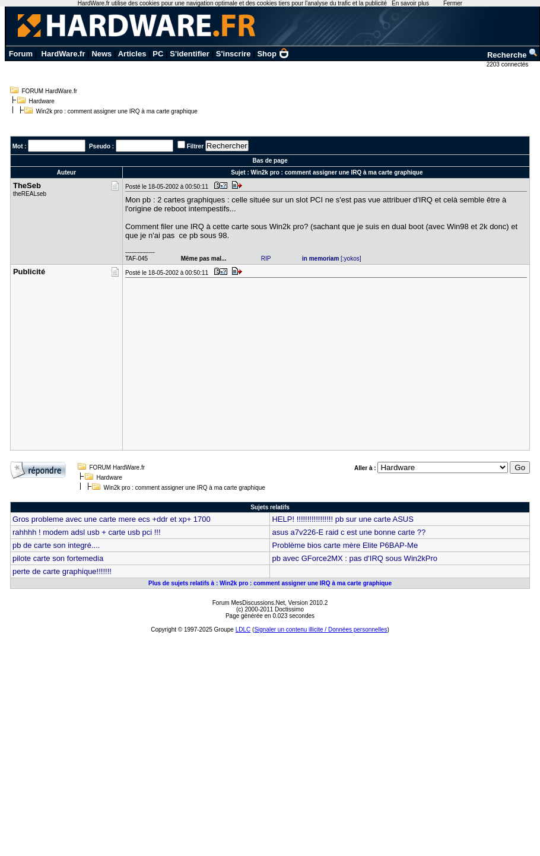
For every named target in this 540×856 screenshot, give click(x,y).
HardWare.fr (63, 53)
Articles (132, 53)
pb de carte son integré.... (56, 545)
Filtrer (195, 146)
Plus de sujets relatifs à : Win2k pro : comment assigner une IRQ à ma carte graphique (270, 583)
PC (158, 53)
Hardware (42, 101)
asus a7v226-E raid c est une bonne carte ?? (348, 532)
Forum (21, 53)
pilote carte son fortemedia (57, 558)
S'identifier (189, 53)
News (101, 53)
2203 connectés (508, 64)
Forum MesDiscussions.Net (248, 603)
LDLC (243, 629)
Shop (273, 53)
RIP (266, 258)
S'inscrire (233, 53)
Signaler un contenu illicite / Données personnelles (320, 629)
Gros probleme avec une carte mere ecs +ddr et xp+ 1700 (111, 519)
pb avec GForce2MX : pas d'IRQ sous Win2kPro (354, 558)
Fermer (452, 3)
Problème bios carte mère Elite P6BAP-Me (345, 545)
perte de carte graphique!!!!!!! (62, 571)
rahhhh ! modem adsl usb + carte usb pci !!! (86, 532)
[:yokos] (331, 258)
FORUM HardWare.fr (50, 91)
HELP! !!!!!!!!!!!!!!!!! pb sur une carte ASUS (342, 519)
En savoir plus (410, 3)
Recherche (512, 54)
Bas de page (270, 160)
